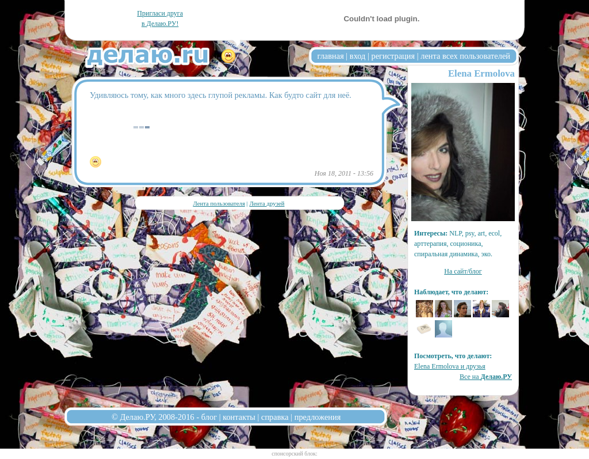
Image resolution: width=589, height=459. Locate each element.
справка (275, 417)
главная (331, 55)
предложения (317, 417)
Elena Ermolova (481, 73)
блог (209, 417)
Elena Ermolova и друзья (449, 366)
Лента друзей (266, 203)
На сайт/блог (463, 271)
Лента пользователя (218, 203)
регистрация (393, 55)
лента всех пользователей (465, 55)
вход (358, 55)
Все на (486, 377)
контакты (239, 417)
